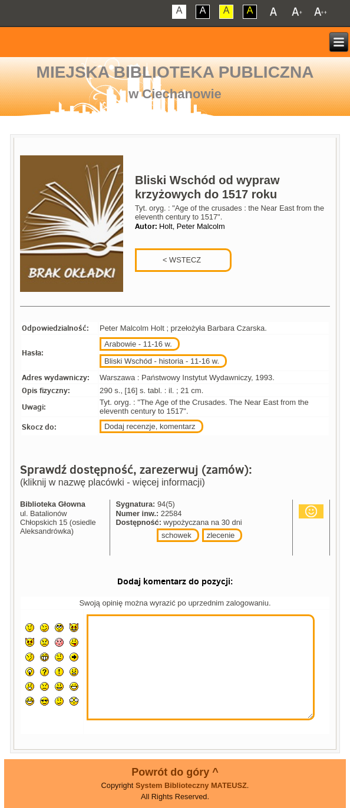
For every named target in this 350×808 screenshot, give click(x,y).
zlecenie (221, 535)
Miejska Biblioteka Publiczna (175, 72)
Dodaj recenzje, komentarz (150, 426)
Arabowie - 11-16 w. (138, 344)
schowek (176, 535)
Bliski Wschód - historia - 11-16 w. (161, 361)
